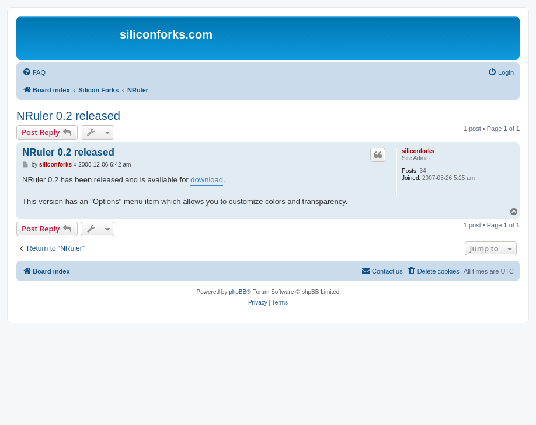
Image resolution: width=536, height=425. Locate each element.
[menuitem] (34, 72)
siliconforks (418, 151)
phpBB (237, 292)
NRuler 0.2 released (68, 115)
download (206, 179)
